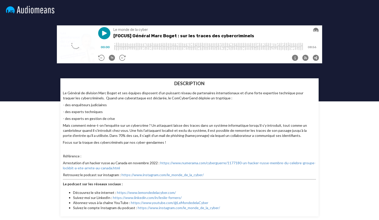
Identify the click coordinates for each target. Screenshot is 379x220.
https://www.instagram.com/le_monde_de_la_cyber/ (163, 175)
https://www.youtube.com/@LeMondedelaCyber (169, 202)
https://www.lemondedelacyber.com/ (146, 192)
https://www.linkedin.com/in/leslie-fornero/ (147, 197)
